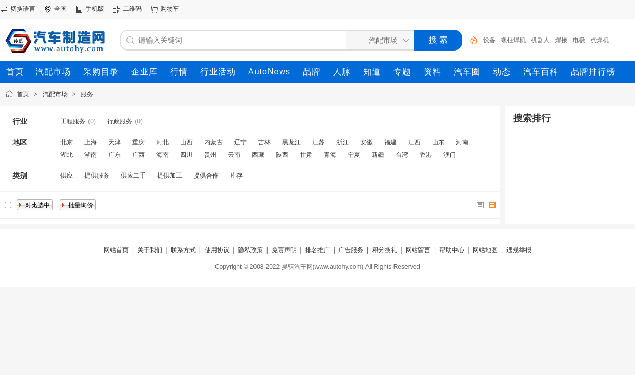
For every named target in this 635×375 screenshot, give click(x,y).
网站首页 (116, 250)
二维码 (132, 8)
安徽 (366, 142)
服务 (87, 94)
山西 (186, 142)
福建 (390, 142)
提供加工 (169, 175)
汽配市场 (55, 94)
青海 (330, 154)
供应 (66, 175)
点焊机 (599, 40)
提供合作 (206, 175)
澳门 (449, 154)
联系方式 (183, 250)
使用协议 (217, 250)
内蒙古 (213, 142)
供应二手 (133, 175)
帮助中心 (451, 250)
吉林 (264, 142)
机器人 (540, 40)
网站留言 (417, 250)
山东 (438, 142)
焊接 (561, 40)
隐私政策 (250, 250)
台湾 (402, 154)
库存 (236, 175)
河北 (162, 142)
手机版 (94, 8)
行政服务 (119, 121)
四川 (186, 154)
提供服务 (96, 175)
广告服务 (350, 250)
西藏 (258, 154)
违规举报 (518, 250)
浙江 (342, 142)
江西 (414, 142)
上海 (90, 142)
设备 (489, 40)
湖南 (90, 154)
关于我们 (149, 250)
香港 (426, 154)
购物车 (169, 8)
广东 (114, 154)
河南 (462, 142)
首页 (23, 94)
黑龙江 (291, 142)
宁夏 (354, 154)
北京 (66, 142)
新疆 (378, 154)
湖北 (66, 154)
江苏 (318, 142)
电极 (579, 40)
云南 (234, 154)
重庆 (138, 142)
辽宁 (240, 142)
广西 (138, 154)
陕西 (282, 154)
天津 (114, 142)
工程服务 (72, 121)
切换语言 (22, 8)
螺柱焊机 (513, 40)
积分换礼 (384, 250)
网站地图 (485, 250)
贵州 (210, 154)
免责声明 (284, 250)
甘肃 (306, 154)
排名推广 (317, 250)
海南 (162, 154)
